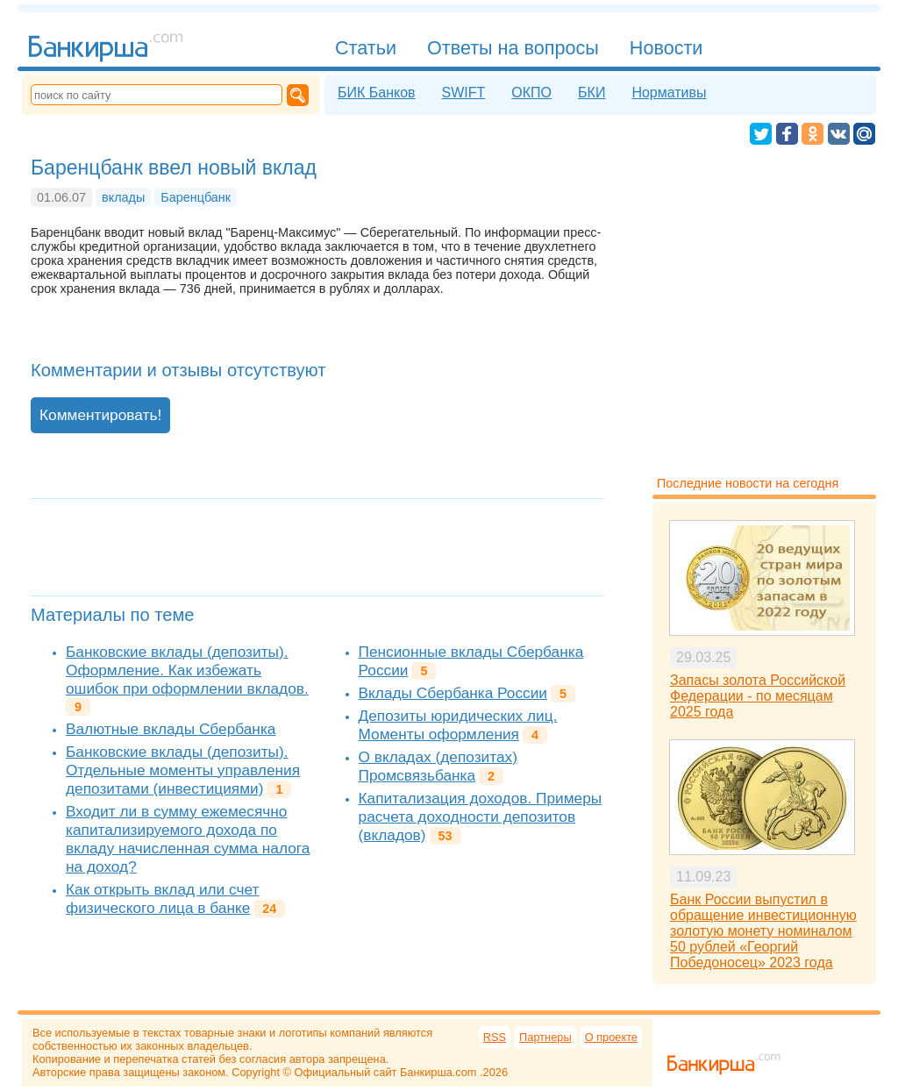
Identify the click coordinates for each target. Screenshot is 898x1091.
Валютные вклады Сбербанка (170, 729)
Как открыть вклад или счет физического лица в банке (162, 898)
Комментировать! (100, 415)
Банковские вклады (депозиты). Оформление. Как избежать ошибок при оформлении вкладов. (187, 670)
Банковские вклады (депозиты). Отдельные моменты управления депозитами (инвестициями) (183, 770)
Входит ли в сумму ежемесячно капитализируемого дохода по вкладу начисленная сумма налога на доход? (188, 838)
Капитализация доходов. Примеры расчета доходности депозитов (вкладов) (480, 816)
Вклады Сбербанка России (453, 693)
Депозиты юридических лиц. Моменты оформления (458, 725)
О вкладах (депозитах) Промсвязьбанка (438, 766)
